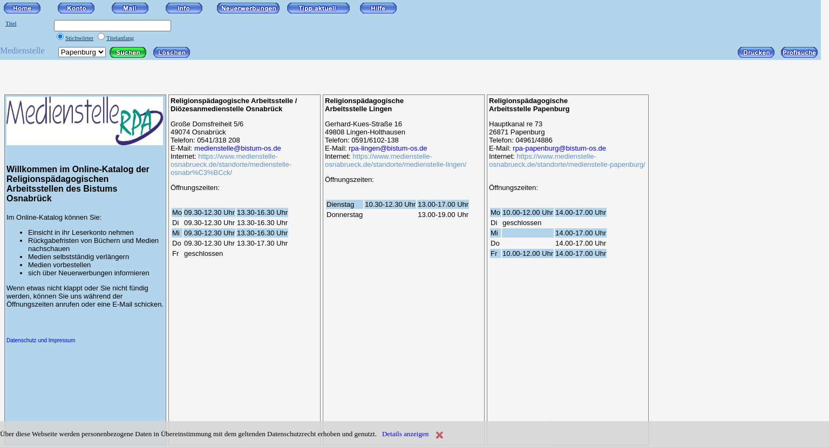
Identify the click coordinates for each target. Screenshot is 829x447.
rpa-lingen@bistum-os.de (388, 148)
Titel (11, 23)
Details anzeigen (405, 434)
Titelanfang (120, 38)
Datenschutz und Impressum (40, 340)
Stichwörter (79, 38)
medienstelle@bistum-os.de (237, 148)
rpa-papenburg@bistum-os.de (559, 148)
